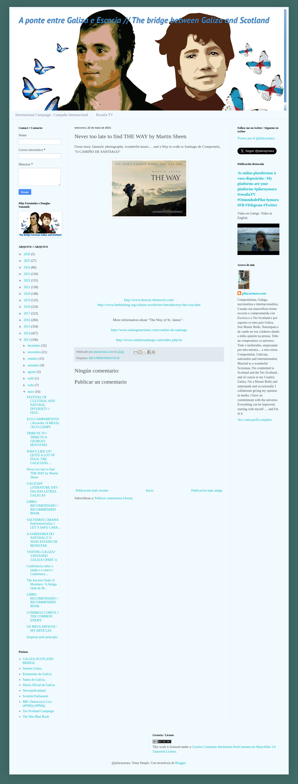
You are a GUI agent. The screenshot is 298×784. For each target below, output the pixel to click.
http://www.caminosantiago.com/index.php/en (149, 340)
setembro (33, 365)
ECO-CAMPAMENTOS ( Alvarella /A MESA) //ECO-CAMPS (43, 423)
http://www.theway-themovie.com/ (149, 300)
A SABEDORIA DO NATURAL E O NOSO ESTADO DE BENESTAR (42, 539)
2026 (27, 254)
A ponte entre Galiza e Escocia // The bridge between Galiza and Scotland (144, 19)
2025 (27, 260)
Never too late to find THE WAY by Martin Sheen (42, 473)
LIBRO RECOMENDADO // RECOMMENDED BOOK (42, 507)
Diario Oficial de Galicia (39, 685)
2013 (27, 340)
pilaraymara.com (254, 293)
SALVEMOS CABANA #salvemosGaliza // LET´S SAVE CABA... (43, 523)
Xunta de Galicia (34, 679)
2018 (27, 306)
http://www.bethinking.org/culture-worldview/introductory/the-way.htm (149, 305)
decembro (34, 345)
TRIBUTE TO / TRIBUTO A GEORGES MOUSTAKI (37, 439)
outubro (32, 358)
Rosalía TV (104, 115)
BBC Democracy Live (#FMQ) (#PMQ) (37, 703)
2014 (27, 333)
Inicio (150, 490)
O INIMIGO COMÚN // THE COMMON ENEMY (43, 616)
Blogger (180, 763)
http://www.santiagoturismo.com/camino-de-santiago (149, 330)
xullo (31, 378)
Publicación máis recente (92, 490)
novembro (34, 352)
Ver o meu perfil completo (254, 420)
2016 (27, 320)
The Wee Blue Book (36, 716)
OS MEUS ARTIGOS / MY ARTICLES (42, 628)
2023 (27, 274)
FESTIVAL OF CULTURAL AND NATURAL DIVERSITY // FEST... (41, 405)
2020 (27, 293)
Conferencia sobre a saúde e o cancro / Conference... (40, 570)
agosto (32, 372)
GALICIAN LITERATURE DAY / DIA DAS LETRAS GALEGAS (43, 489)
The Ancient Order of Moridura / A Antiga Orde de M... (42, 584)
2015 (27, 326)
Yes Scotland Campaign (38, 711)
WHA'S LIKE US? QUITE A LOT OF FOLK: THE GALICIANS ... (41, 457)
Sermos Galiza (32, 668)
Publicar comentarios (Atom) (113, 498)
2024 (27, 267)
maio (31, 391)
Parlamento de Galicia (37, 674)
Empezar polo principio (42, 637)
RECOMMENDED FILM (104, 358)
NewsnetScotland (34, 690)
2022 (27, 280)
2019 (27, 300)
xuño (31, 385)
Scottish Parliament (35, 696)
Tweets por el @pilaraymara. (256, 138)
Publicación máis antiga (206, 490)
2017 (27, 313)
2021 (27, 287)
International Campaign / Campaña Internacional (51, 115)
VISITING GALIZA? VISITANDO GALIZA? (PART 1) (42, 556)
